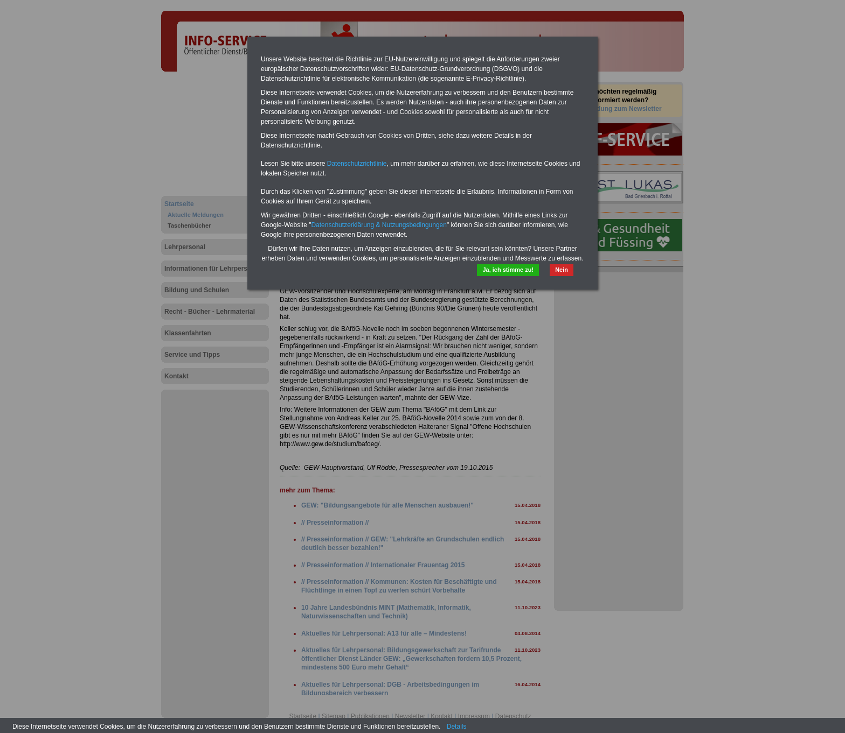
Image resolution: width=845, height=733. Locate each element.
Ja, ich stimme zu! (508, 269)
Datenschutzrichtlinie (357, 163)
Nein (561, 269)
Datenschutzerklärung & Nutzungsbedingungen (379, 225)
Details (457, 726)
